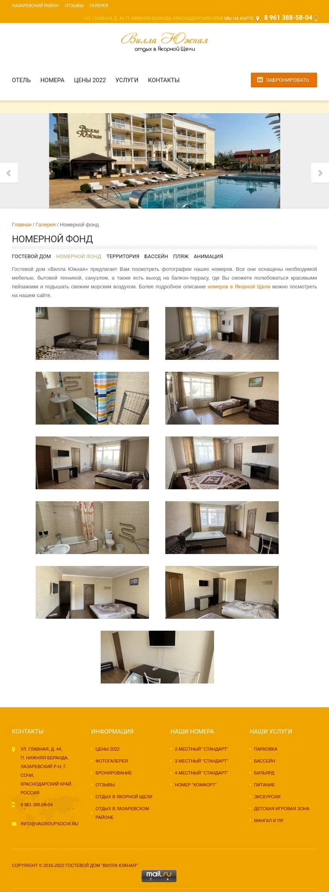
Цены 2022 (90, 80)
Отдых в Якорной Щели (124, 796)
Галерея (99, 5)
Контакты (164, 80)
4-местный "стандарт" (201, 772)
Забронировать (287, 80)
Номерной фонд (78, 256)
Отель (21, 80)
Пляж (181, 256)
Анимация (208, 256)
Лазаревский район (35, 5)
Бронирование (114, 772)
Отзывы (74, 5)
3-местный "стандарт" (201, 761)
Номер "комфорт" (196, 784)
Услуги (126, 80)
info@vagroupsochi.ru (49, 823)
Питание (264, 784)
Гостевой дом (31, 256)
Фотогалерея (112, 761)
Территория (123, 256)
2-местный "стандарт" (201, 749)
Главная (21, 225)
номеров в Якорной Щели (239, 287)
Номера (52, 80)
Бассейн (156, 256)
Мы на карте (239, 18)
